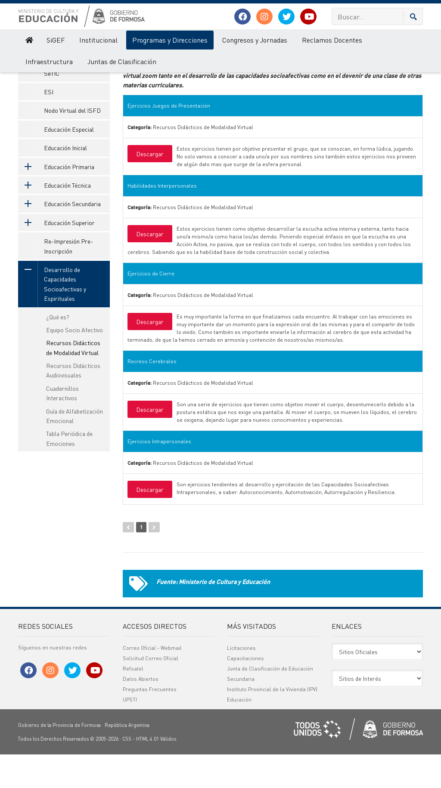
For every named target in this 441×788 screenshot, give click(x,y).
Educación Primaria (56, 200)
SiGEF (56, 39)
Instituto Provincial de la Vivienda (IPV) (272, 723)
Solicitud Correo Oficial (150, 692)
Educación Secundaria (59, 237)
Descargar (150, 188)
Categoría (279, 76)
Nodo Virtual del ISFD (72, 144)
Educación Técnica (54, 219)
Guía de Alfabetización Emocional (74, 449)
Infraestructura (49, 61)
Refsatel (133, 702)
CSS (126, 772)
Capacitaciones (245, 692)
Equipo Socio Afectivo (74, 364)
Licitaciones (241, 681)
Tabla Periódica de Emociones (69, 472)
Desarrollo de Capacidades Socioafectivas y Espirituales (52, 318)
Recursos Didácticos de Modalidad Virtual (73, 381)
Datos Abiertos (140, 712)
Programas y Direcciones (170, 39)
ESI (48, 126)
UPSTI (130, 733)
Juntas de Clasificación (121, 61)
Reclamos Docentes (332, 39)
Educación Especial (69, 163)
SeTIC (51, 107)
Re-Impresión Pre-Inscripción (68, 279)
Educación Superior (56, 256)
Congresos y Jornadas (254, 39)
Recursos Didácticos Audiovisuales (73, 404)
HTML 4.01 (147, 772)
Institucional (98, 39)
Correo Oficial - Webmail (152, 681)
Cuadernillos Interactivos (62, 427)
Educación (239, 733)
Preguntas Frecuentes (150, 723)
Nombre (151, 76)
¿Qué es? (57, 350)
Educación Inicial (65, 181)
